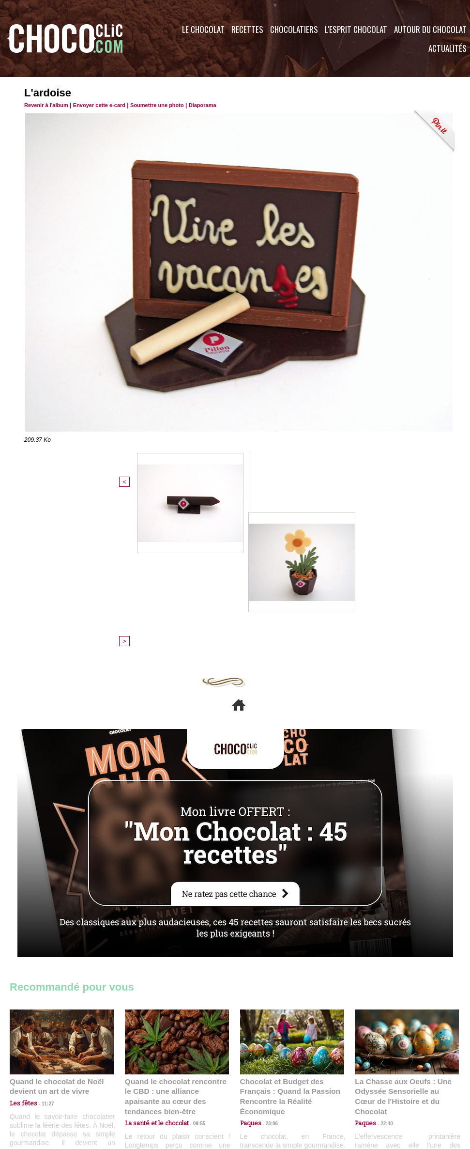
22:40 (383, 954)
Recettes (247, 29)
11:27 (42, 944)
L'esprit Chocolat (356, 29)
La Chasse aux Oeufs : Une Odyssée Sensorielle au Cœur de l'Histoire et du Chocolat (403, 932)
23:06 (268, 963)
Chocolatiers (294, 29)
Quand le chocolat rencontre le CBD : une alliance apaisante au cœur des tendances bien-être (176, 932)
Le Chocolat (203, 29)
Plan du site (262, 1090)
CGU (138, 1090)
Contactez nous (39, 1090)
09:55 (192, 954)
